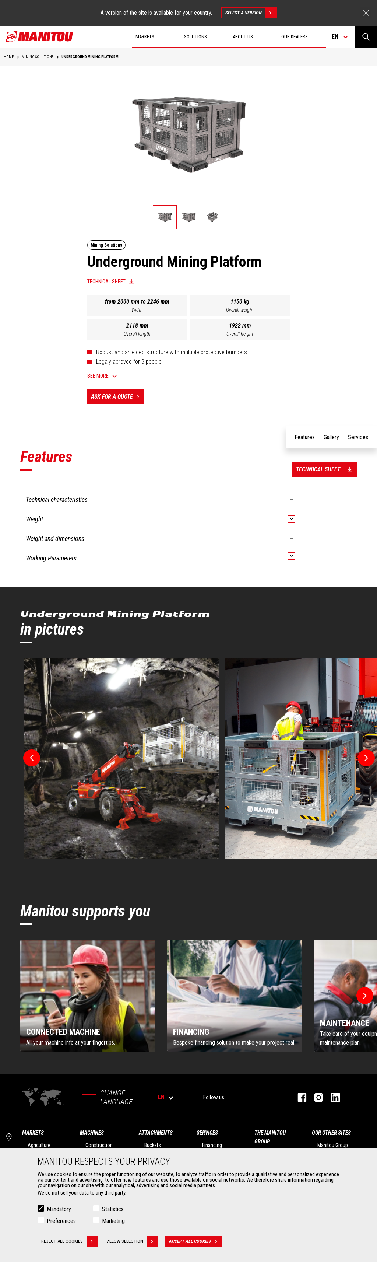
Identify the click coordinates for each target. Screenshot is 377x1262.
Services (207, 1132)
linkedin (331, 1097)
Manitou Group (332, 1145)
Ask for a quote (117, 396)
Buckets (152, 1145)
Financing (212, 1145)
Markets (33, 1132)
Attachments (156, 1132)
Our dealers (294, 36)
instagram (315, 1097)
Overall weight (240, 309)
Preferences (61, 1220)
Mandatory (59, 1209)
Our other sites (331, 1132)
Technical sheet (106, 281)
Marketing (113, 1220)
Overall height (239, 333)
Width (137, 309)
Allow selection (132, 1241)
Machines (92, 1132)
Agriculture (39, 1145)
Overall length (137, 333)
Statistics (113, 1209)
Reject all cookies (69, 1241)
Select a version (250, 13)
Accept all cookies (195, 1241)
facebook (298, 1097)
